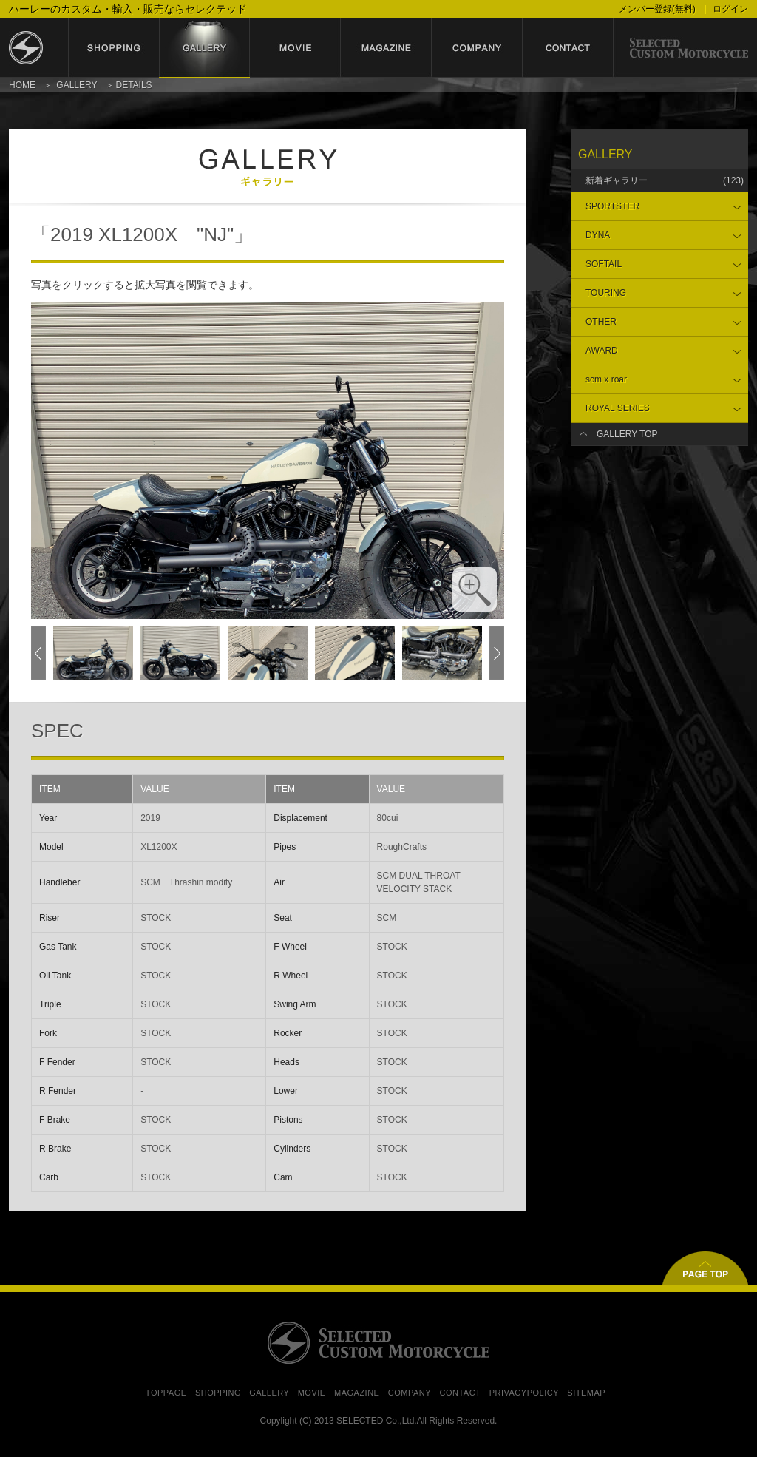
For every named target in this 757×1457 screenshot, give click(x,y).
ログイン (730, 9)
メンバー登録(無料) (657, 9)
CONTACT (460, 1392)
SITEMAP (586, 1392)
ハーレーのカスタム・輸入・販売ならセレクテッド (128, 9)
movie (295, 48)
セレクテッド (38, 48)
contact (568, 48)
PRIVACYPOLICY (524, 1392)
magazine (386, 48)
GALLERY (76, 85)
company (477, 48)
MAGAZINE (356, 1392)
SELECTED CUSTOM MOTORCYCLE (378, 1343)
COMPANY (409, 1392)
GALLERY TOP (627, 434)
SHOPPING (218, 1392)
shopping (113, 48)
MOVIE (312, 1392)
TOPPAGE (166, 1392)
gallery (204, 48)
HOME (22, 85)
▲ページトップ (705, 1268)
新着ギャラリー (664, 180)
